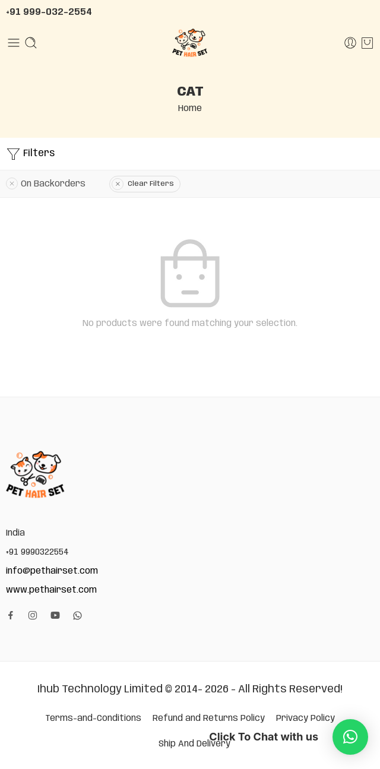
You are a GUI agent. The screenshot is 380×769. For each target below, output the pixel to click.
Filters (30, 154)
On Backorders (53, 183)
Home (190, 108)
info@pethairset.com (52, 571)
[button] (350, 737)
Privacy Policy (305, 718)
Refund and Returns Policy (209, 718)
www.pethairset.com (51, 590)
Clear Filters (151, 184)
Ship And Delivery (194, 743)
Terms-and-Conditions (93, 718)
